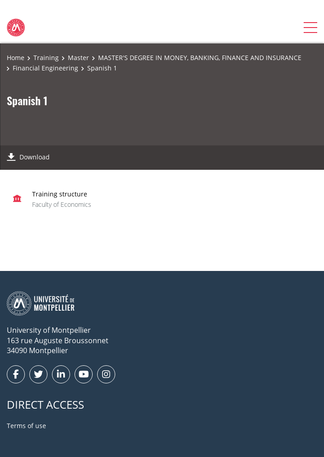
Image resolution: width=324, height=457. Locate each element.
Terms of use (26, 425)
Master (78, 57)
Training (46, 57)
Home (15, 57)
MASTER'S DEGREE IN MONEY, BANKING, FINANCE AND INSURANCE (199, 57)
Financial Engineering (45, 68)
